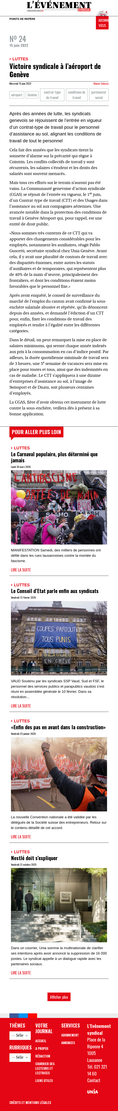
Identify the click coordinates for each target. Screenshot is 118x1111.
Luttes (20, 59)
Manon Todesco (101, 83)
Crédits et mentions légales (30, 1102)
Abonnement (70, 1035)
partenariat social (98, 94)
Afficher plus (59, 997)
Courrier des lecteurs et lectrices (45, 1068)
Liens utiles (44, 1080)
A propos (41, 1048)
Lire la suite (21, 570)
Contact (93, 1080)
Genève (32, 94)
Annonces (68, 1042)
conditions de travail (76, 94)
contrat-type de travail (52, 94)
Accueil (40, 1041)
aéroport (16, 94)
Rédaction (42, 1056)
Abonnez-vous (103, 23)
